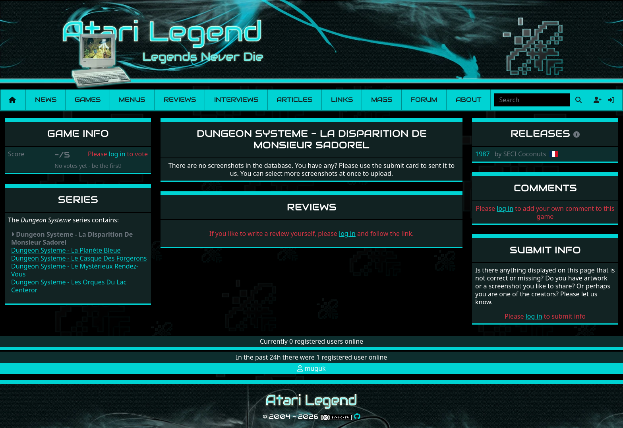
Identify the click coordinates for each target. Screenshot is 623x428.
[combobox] (532, 100)
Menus (132, 99)
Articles (294, 99)
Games (88, 99)
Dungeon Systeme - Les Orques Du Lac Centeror (68, 286)
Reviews (180, 99)
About (469, 99)
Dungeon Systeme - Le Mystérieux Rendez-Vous (74, 270)
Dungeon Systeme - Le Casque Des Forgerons (79, 258)
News (45, 99)
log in (117, 154)
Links (342, 99)
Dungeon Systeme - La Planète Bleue (66, 250)
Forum (423, 99)
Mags (381, 99)
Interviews (236, 99)
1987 (482, 154)
